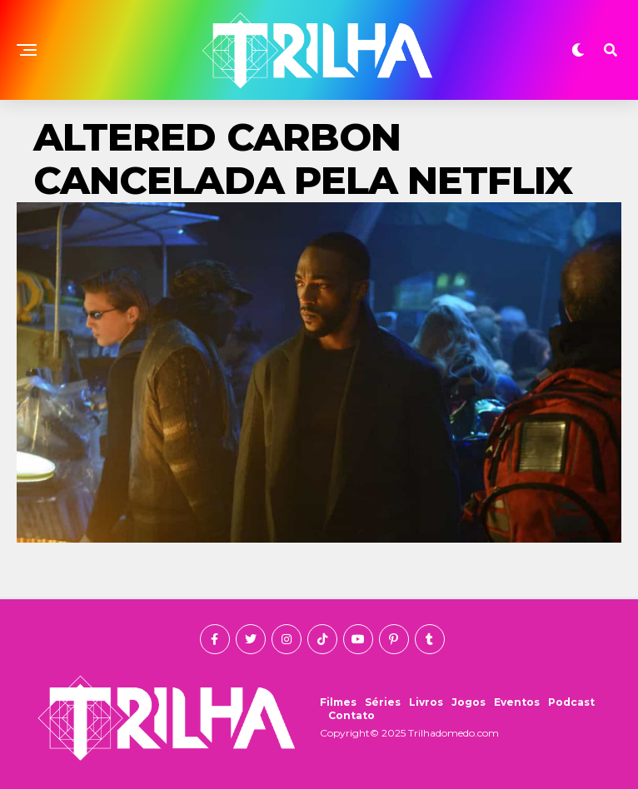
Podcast (571, 702)
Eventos (517, 702)
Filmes (338, 702)
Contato (351, 715)
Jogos (468, 702)
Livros (426, 702)
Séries (383, 702)
